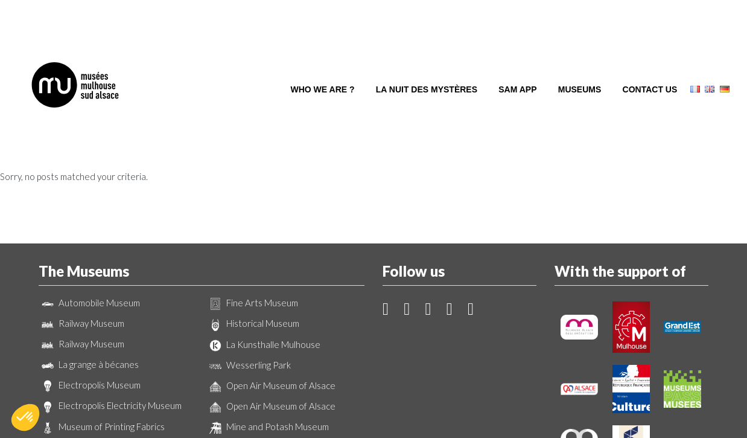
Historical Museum (252, 242)
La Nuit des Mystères (426, 47)
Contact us (650, 47)
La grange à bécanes (89, 282)
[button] (25, 417)
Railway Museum (81, 241)
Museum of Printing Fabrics (102, 345)
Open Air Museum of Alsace (270, 303)
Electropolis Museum (90, 303)
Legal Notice (429, 413)
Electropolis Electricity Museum (110, 324)
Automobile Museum (89, 221)
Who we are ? (323, 47)
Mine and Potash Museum (267, 345)
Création (373, 423)
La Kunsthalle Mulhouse (263, 262)
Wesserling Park (248, 283)
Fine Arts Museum (252, 221)
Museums (580, 47)
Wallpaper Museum (86, 365)
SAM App (517, 47)
